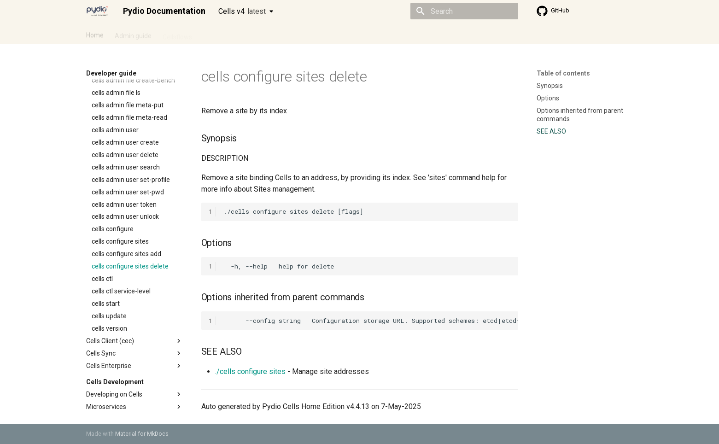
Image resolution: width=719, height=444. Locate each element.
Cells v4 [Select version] (242, 11)
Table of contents (563, 73)
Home (95, 33)
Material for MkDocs (142, 433)
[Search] (464, 11)
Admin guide (133, 33)
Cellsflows (177, 33)
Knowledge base (285, 33)
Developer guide (226, 33)
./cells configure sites (250, 371)
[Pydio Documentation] (97, 11)
